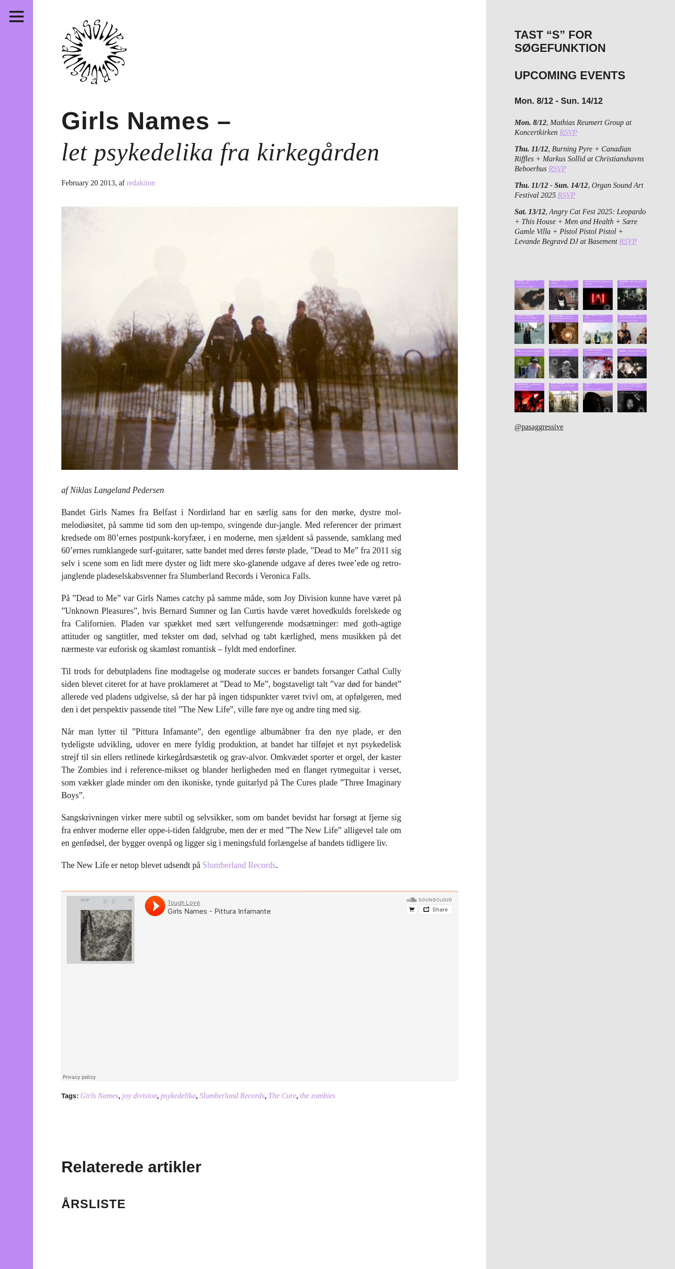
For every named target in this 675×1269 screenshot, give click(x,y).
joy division (139, 1096)
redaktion (141, 183)
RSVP (568, 132)
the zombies (317, 1096)
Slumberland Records (239, 865)
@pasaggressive (539, 427)
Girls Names (99, 1096)
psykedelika (178, 1096)
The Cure (282, 1096)
